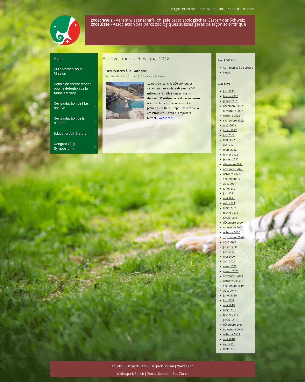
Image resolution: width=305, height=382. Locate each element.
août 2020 (229, 242)
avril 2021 (229, 203)
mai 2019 (229, 305)
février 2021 (230, 213)
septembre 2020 (233, 237)
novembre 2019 (233, 276)
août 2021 (229, 183)
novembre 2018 (233, 329)
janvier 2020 (230, 271)
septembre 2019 (233, 286)
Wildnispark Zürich (130, 374)
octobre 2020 (231, 232)
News (161, 76)
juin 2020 (229, 252)
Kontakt (233, 9)
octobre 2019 (231, 281)
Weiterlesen (166, 118)
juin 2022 (229, 135)
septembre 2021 (233, 179)
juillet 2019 (230, 295)
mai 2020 (229, 256)
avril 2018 (229, 344)
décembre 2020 (233, 222)
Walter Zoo (185, 366)
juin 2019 (229, 300)
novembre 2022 (233, 111)
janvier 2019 (230, 320)
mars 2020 (230, 266)
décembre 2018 (233, 324)
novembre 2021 (233, 169)
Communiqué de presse (238, 67)
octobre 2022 (231, 115)
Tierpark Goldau (162, 366)
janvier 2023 (230, 101)
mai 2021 (229, 198)
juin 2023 (229, 91)
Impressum (207, 9)
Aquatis (117, 366)
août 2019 (229, 290)
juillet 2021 (230, 188)
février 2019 (230, 315)
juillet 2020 (230, 247)
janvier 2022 (230, 159)
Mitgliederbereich (183, 9)
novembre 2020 (233, 227)
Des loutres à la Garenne (126, 71)
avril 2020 (229, 261)
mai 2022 (229, 140)
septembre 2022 (233, 120)
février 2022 (230, 154)
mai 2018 (229, 339)
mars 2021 (230, 208)
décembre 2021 (233, 164)
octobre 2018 (231, 334)
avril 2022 (229, 145)
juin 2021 (229, 193)
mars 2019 (230, 310)
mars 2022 (230, 149)
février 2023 (230, 96)
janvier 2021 (230, 217)
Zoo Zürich (180, 374)
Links (221, 9)
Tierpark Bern (136, 366)
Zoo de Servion (158, 374)
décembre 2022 (233, 106)
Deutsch (248, 9)
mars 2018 (230, 349)
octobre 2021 (231, 174)
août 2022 (229, 125)
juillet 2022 (230, 130)
